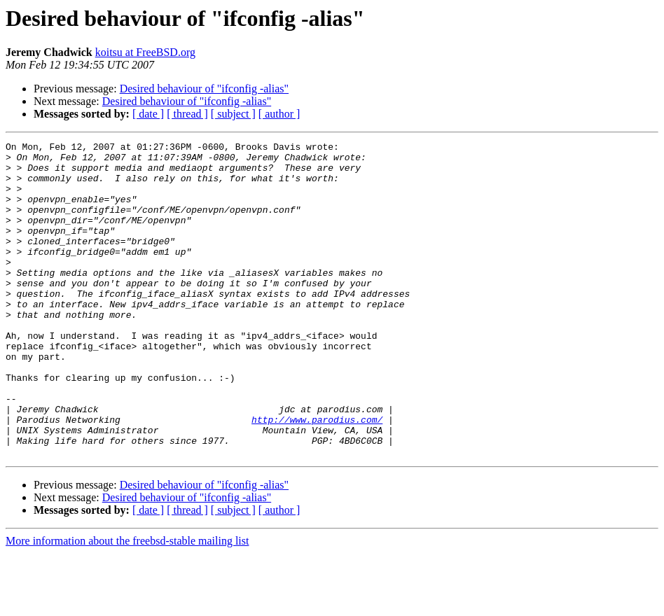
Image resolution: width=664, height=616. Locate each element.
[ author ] (279, 114)
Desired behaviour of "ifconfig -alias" (204, 88)
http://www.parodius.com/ (316, 476)
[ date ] (148, 114)
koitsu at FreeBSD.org (145, 52)
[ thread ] (187, 114)
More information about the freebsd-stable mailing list (127, 604)
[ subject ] (233, 114)
